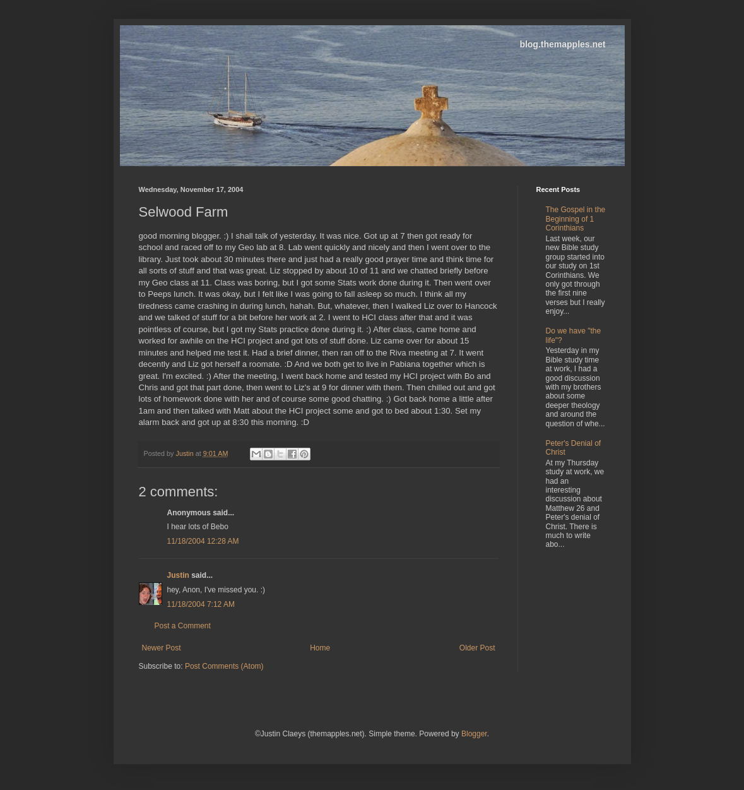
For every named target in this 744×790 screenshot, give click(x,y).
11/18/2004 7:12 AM (201, 604)
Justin (178, 575)
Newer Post (161, 647)
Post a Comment (183, 625)
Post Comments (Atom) (224, 666)
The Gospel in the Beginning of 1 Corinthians (576, 218)
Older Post (477, 647)
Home (320, 647)
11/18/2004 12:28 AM (203, 541)
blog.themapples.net (562, 44)
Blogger (474, 733)
